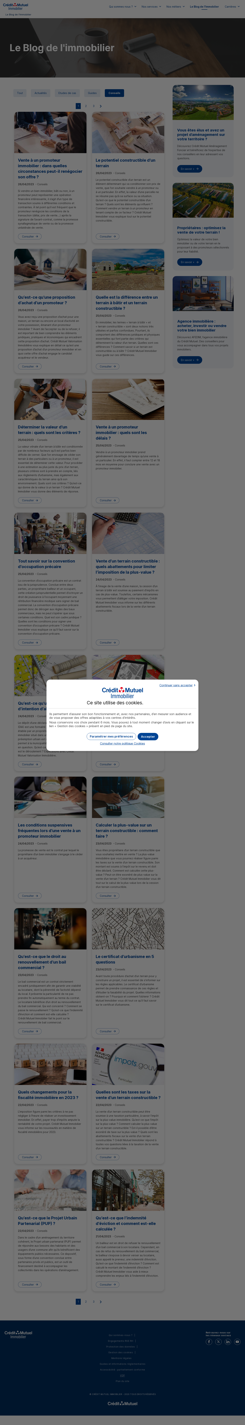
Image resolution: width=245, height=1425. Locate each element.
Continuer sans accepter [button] (176, 685)
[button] (148, 736)
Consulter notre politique (122, 743)
